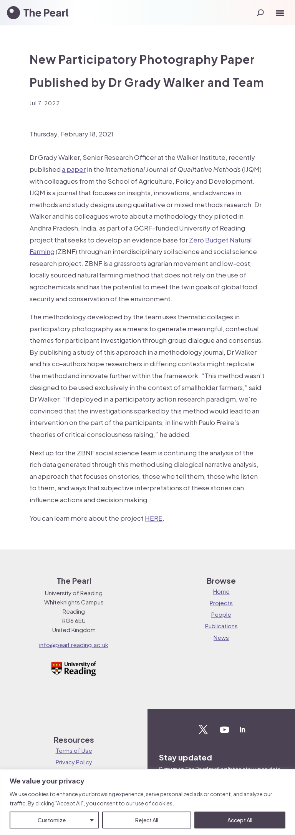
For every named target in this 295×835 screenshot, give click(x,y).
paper (76, 169)
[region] (147, 802)
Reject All (146, 820)
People (221, 614)
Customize (52, 820)
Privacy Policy (74, 761)
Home (221, 591)
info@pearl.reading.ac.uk (73, 644)
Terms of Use (74, 750)
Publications (221, 625)
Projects (221, 602)
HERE (153, 518)
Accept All (239, 820)
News (221, 637)
